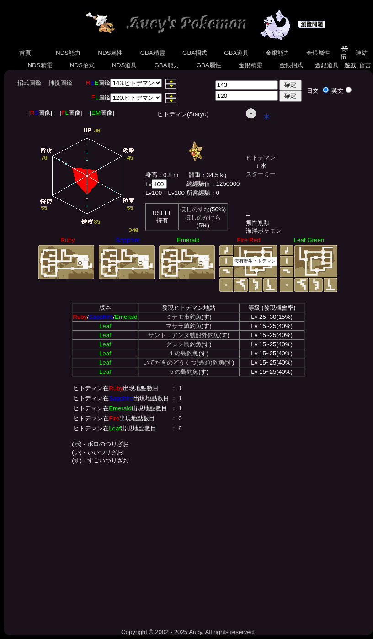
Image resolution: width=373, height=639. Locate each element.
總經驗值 (198, 183)
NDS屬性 (110, 52)
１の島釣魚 (183, 353)
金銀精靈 (250, 65)
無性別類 (258, 222)
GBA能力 (167, 65)
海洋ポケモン (264, 230)
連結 (361, 52)
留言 (365, 65)
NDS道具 (124, 65)
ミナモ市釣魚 (184, 316)
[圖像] (40, 112)
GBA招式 (195, 52)
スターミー (261, 174)
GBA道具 (237, 52)
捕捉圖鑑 (60, 82)
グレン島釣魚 (184, 344)
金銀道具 (326, 65)
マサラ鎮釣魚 (184, 325)
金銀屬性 (317, 52)
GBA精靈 (153, 52)
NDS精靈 (40, 65)
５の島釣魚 (183, 371)
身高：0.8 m (161, 175)
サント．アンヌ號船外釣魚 (183, 335)
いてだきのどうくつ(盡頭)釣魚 (183, 362)
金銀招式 (290, 65)
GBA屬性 (209, 65)
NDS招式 (82, 65)
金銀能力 (277, 52)
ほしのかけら (203, 217)
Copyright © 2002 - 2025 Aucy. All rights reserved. (188, 631)
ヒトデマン (261, 157)
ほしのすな (195, 209)
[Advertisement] (188, 544)
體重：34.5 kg (208, 175)
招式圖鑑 (29, 82)
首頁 (25, 52)
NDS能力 (68, 52)
